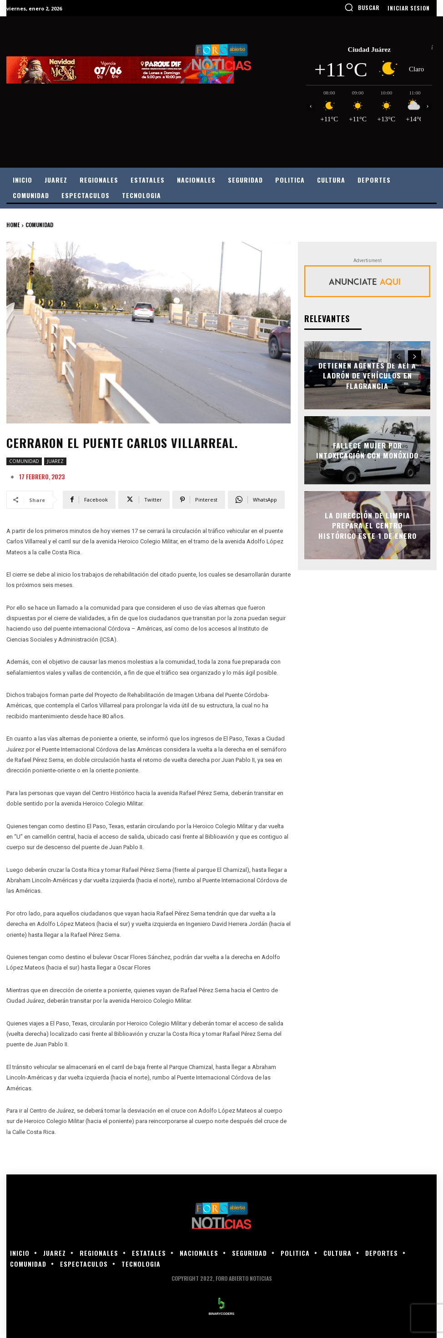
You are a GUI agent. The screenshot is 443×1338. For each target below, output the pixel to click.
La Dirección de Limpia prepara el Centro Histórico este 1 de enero (367, 525)
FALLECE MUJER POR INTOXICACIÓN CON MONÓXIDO (367, 450)
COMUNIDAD (39, 225)
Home (13, 225)
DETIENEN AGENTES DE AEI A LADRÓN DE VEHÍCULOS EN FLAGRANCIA (367, 375)
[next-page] (414, 357)
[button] (361, 7)
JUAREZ (55, 461)
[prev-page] (398, 357)
